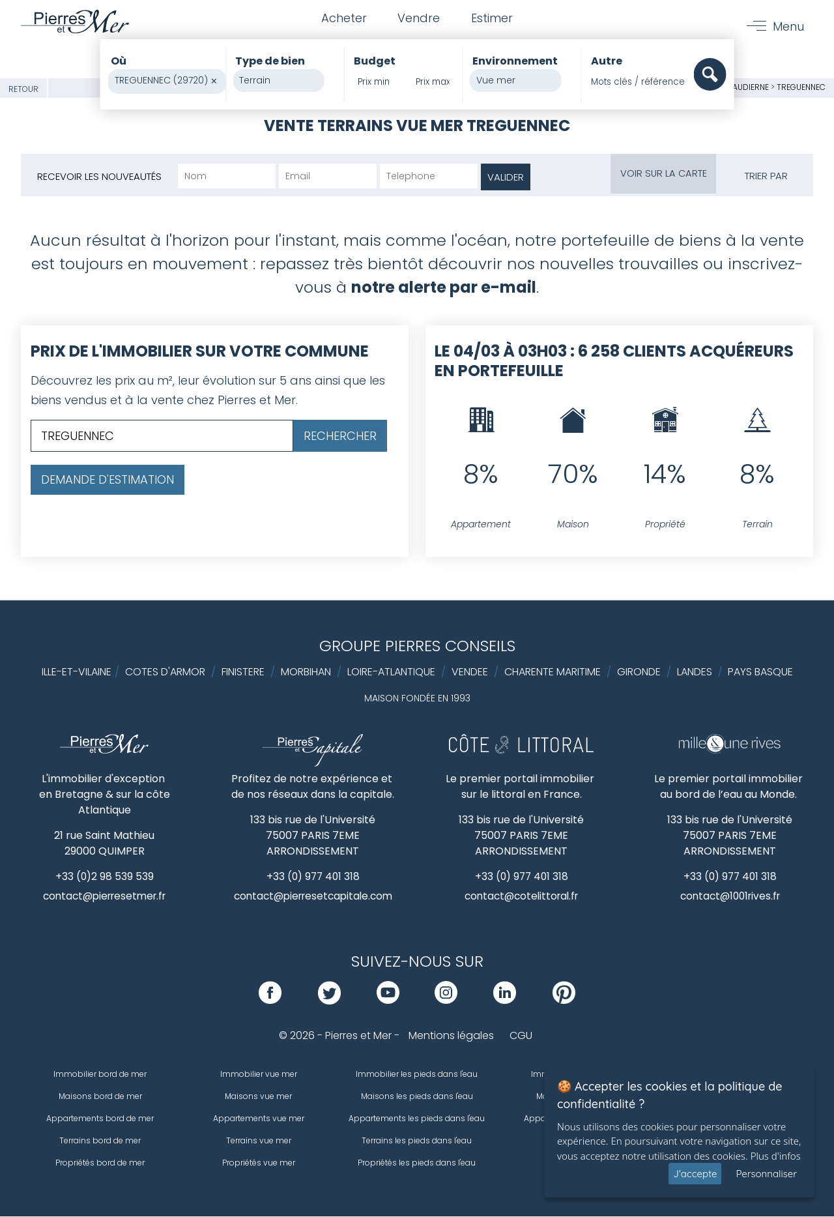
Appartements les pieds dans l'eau (417, 1118)
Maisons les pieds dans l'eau (417, 1096)
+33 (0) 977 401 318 (313, 876)
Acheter (342, 18)
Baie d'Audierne (738, 87)
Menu (787, 27)
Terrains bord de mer (100, 1141)
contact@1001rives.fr (730, 896)
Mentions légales (451, 1036)
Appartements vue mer (258, 1118)
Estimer (493, 18)
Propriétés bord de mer (100, 1163)
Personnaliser (766, 1173)
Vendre (418, 18)
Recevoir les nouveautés (99, 176)
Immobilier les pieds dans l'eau (417, 1074)
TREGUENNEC (801, 87)
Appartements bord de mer (100, 1118)
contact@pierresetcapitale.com (313, 896)
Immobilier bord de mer (100, 1074)
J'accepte (695, 1173)
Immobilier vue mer (258, 1074)
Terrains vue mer (258, 1141)
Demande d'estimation (107, 479)
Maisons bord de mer (100, 1096)
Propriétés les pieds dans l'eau (417, 1163)
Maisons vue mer (258, 1096)
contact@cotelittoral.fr (521, 896)
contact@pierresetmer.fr (104, 896)
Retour (23, 89)
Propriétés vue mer (258, 1163)
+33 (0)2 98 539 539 (104, 876)
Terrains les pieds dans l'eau (417, 1141)
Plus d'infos (776, 1155)
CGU (521, 1036)
